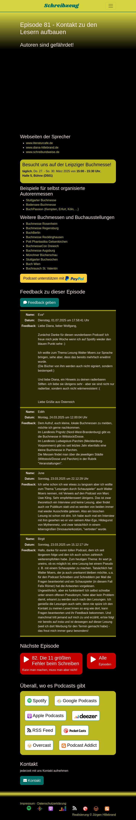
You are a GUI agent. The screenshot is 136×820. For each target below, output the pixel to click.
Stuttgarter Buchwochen (42, 259)
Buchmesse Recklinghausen (45, 237)
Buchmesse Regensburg (42, 228)
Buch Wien (33, 264)
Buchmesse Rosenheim (41, 223)
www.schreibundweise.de (42, 152)
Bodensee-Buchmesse (41, 204)
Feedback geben (39, 302)
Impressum (27, 803)
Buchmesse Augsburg (40, 250)
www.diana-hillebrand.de (42, 147)
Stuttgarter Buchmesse (41, 200)
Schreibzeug (61, 6)
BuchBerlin (33, 232)
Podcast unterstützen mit (53, 278)
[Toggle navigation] (111, 6)
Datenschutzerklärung (51, 803)
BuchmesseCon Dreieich (42, 246)
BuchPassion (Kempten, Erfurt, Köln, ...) (52, 209)
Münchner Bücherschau (41, 255)
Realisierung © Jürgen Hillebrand (94, 814)
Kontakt (32, 780)
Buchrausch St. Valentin (42, 268)
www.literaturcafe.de (39, 143)
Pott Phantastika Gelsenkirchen (46, 241)
